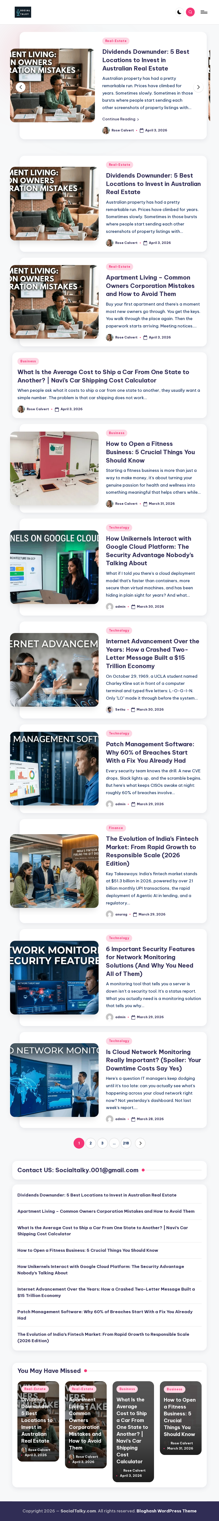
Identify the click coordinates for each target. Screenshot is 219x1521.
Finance (116, 828)
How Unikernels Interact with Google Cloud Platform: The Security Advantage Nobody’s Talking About (100, 1270)
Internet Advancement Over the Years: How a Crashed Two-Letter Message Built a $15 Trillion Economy (106, 1292)
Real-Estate (116, 41)
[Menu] (204, 12)
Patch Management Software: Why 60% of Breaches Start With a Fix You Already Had (150, 752)
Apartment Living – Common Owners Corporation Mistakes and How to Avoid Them (150, 285)
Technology (119, 527)
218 (126, 1143)
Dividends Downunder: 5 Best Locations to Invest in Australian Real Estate (145, 60)
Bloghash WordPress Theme (167, 1511)
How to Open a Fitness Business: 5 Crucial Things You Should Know (150, 452)
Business (28, 361)
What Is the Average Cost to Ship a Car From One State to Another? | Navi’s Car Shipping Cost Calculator (102, 1231)
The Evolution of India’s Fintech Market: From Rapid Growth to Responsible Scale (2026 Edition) (103, 1337)
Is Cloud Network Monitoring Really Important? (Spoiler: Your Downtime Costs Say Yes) (153, 1060)
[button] (120, 119)
